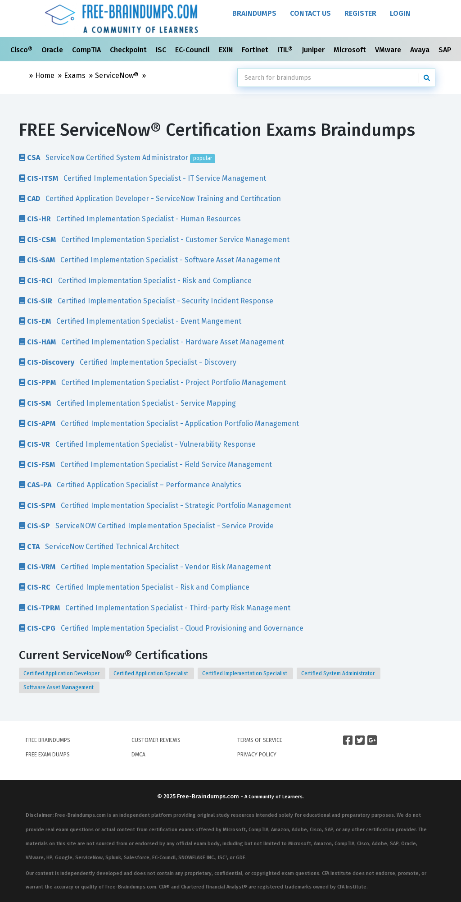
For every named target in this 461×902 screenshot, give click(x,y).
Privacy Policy (256, 754)
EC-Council (193, 50)
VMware (389, 50)
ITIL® (285, 50)
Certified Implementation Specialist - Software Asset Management (149, 259)
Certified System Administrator (338, 673)
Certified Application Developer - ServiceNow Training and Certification (150, 198)
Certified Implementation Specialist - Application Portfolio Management (159, 423)
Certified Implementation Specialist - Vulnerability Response (137, 444)
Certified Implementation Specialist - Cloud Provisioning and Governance (161, 628)
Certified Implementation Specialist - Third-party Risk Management (154, 607)
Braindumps (254, 13)
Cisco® (22, 50)
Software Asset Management (59, 687)
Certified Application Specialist (151, 673)
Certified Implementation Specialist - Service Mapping (127, 403)
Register (360, 13)
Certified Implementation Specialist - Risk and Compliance (135, 280)
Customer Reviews (156, 740)
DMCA (138, 754)
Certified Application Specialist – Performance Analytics (130, 484)
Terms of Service (259, 740)
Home (44, 75)
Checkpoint (129, 50)
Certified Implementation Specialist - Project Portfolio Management (152, 382)
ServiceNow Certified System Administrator (117, 157)
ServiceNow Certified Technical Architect (99, 546)
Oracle (53, 50)
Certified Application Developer (62, 673)
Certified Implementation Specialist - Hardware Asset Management (151, 341)
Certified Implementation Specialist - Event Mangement (130, 321)
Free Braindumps (48, 740)
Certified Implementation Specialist (245, 673)
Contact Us (310, 13)
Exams (75, 75)
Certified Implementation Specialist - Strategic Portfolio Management (155, 505)
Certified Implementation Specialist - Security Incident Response (146, 300)
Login (400, 13)
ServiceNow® (117, 75)
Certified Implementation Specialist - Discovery (127, 362)
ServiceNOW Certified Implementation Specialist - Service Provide (146, 525)
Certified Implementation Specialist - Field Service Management (145, 464)
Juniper (314, 50)
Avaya (420, 50)
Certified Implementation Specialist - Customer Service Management (154, 239)
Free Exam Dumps (48, 754)
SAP (445, 50)
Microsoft (351, 50)
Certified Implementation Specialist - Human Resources (130, 218)
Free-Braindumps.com (208, 796)
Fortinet (256, 50)
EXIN (227, 50)
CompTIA (87, 50)
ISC (162, 50)
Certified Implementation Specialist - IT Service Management (142, 178)
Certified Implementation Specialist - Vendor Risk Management (145, 566)
